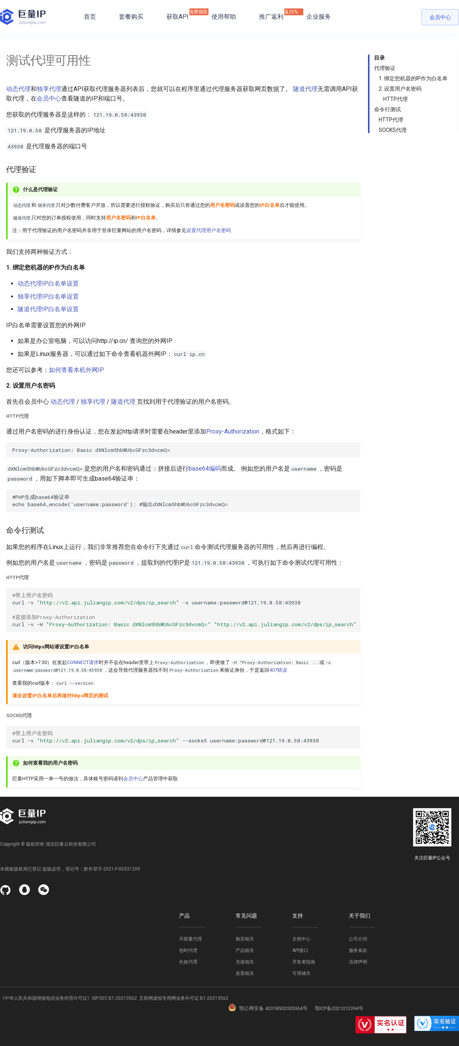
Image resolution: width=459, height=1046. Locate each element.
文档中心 (301, 939)
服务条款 (358, 950)
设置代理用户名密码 (208, 230)
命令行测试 (387, 109)
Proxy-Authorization (232, 431)
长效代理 (188, 962)
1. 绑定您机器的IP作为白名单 (413, 78)
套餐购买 (131, 16)
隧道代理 (305, 89)
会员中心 (440, 17)
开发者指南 (303, 962)
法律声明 (358, 962)
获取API (177, 14)
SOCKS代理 (393, 130)
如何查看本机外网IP (76, 370)
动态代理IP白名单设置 (48, 283)
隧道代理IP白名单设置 (48, 309)
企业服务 (318, 16)
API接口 (300, 950)
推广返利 (271, 14)
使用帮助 (224, 16)
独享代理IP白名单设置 (48, 296)
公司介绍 (358, 939)
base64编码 (205, 468)
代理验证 (385, 68)
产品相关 (245, 950)
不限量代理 (190, 939)
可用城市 (301, 973)
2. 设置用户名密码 (400, 89)
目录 (379, 58)
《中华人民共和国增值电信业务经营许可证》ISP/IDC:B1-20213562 (68, 998)
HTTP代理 (395, 99)
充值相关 (245, 962)
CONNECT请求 (83, 662)
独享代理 (49, 89)
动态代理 (18, 89)
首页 (90, 16)
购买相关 (245, 939)
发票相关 (245, 973)
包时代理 (188, 950)
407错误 (278, 670)
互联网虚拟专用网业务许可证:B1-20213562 (182, 998)
